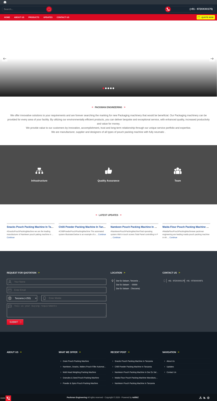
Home (7, 17)
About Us (19, 17)
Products (33, 17)
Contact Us (63, 17)
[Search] (49, 9)
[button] (103, 88)
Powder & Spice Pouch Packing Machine (80, 383)
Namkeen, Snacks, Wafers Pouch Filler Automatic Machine (84, 367)
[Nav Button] (4, 58)
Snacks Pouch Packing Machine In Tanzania (33, 227)
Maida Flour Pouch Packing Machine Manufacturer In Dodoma (136, 378)
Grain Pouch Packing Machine (76, 361)
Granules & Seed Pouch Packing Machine (81, 378)
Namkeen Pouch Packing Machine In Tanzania (135, 383)
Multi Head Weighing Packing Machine (79, 372)
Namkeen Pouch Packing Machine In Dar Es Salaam (141, 227)
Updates (48, 17)
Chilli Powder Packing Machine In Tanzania (84, 227)
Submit (14, 322)
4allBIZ (135, 397)
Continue (11, 237)
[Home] (5, 2)
